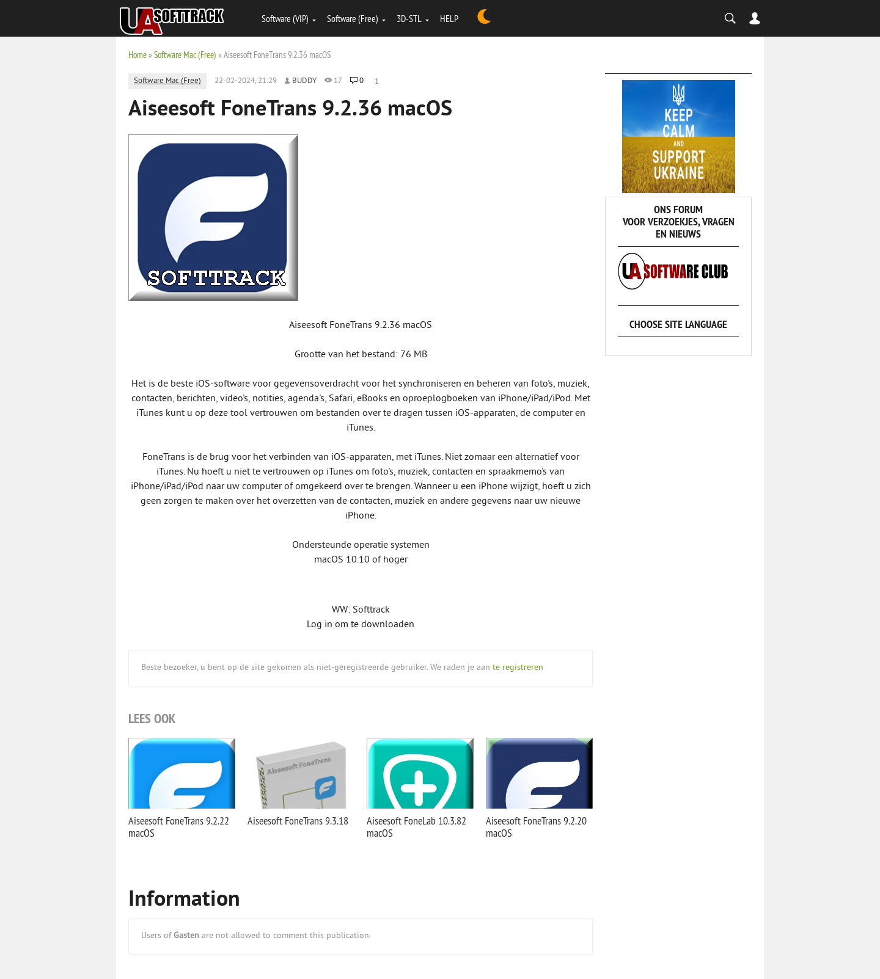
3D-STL (409, 18)
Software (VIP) (285, 18)
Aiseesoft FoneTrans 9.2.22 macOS (178, 826)
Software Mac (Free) (185, 54)
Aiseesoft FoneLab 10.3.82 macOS (416, 826)
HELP (449, 18)
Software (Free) (352, 18)
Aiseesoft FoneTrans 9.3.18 (298, 820)
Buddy (304, 81)
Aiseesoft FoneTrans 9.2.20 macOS (536, 826)
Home (137, 54)
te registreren (518, 668)
